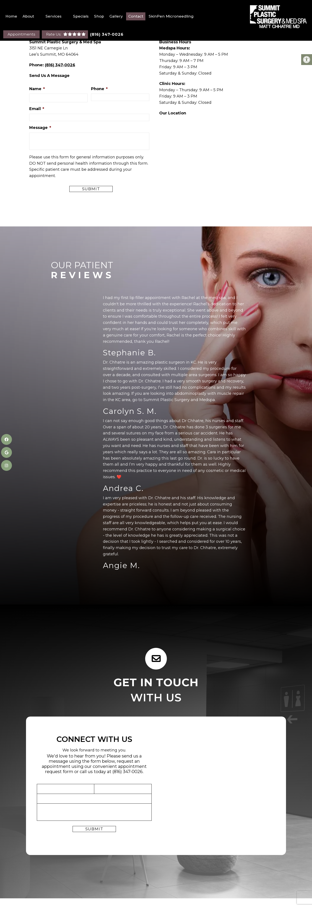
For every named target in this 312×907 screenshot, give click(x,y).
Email (36, 108)
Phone (99, 88)
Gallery (116, 16)
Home (11, 16)
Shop (99, 16)
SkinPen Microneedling (171, 16)
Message (40, 127)
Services (54, 16)
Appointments (21, 34)
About (28, 16)
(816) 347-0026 (107, 34)
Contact (135, 16)
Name (37, 88)
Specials (81, 16)
